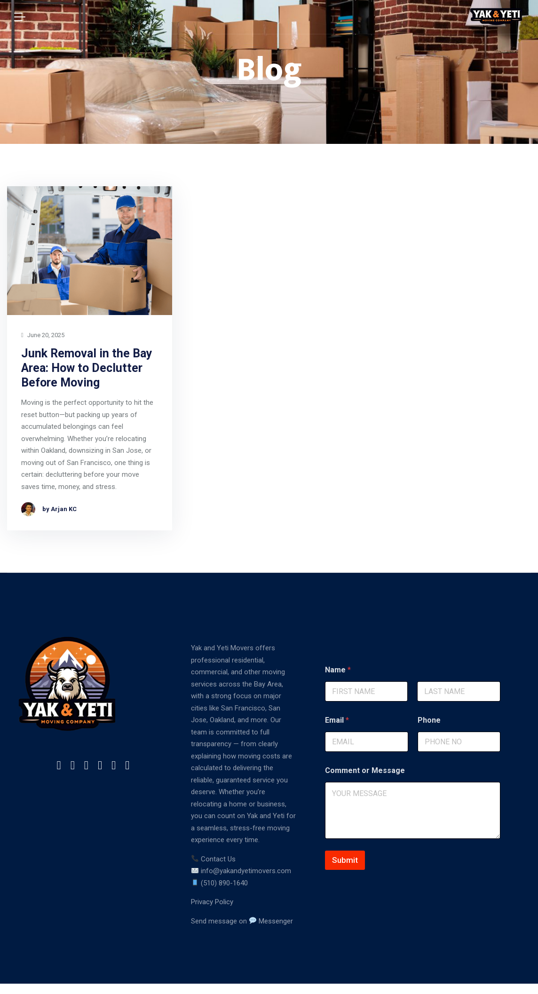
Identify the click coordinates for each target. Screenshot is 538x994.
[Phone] (459, 742)
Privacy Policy (212, 902)
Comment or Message (365, 770)
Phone (429, 720)
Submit (345, 860)
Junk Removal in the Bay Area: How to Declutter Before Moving (86, 368)
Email (337, 720)
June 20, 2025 (42, 335)
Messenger (271, 921)
